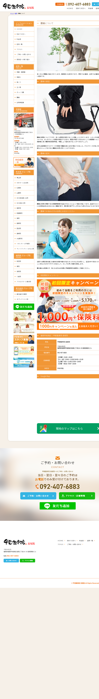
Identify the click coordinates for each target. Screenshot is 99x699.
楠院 (18, 218)
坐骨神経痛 (20, 102)
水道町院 (19, 238)
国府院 (19, 208)
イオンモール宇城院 (23, 243)
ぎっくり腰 (20, 92)
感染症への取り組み (23, 59)
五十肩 (19, 87)
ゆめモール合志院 (22, 183)
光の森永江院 (21, 203)
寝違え (19, 77)
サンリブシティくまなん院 (25, 249)
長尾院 (19, 271)
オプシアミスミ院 (22, 299)
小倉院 (19, 276)
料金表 (90, 8)
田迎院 (19, 228)
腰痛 (18, 97)
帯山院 (19, 178)
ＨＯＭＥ (70, 8)
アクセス (19, 49)
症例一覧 (19, 44)
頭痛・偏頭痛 (21, 72)
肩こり (19, 82)
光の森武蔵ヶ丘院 (22, 198)
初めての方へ (81, 8)
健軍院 (19, 223)
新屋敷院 (19, 213)
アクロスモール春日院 (24, 281)
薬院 (18, 266)
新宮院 (19, 261)
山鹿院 (19, 193)
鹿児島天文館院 (22, 294)
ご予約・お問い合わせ (24, 54)
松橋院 (19, 188)
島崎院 (19, 233)
